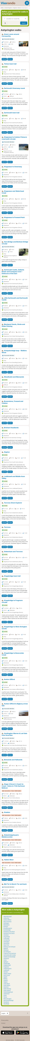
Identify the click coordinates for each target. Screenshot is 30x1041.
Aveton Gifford (7, 920)
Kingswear (6, 967)
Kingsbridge (7, 963)
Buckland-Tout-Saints (9, 933)
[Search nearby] (25, 18)
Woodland (6, 1002)
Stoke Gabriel (7, 990)
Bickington (6, 923)
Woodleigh (6, 1003)
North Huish (7, 975)
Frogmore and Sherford (10, 953)
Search (24, 23)
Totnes (5, 997)
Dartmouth (6, 943)
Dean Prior (6, 945)
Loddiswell (6, 970)
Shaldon (6, 980)
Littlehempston (8, 968)
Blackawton (7, 925)
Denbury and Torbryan (9, 946)
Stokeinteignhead (8, 992)
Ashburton (6, 918)
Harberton (6, 958)
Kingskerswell (7, 965)
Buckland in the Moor (9, 931)
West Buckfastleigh (9, 1000)
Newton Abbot (7, 973)
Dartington (6, 941)
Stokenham (7, 993)
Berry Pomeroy (7, 921)
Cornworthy (7, 940)
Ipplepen (6, 962)
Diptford (6, 948)
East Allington (7, 951)
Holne (5, 960)
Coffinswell (6, 938)
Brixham (6, 926)
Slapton (6, 982)
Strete (5, 995)
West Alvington (7, 998)
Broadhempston (8, 928)
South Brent (7, 983)
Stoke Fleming (7, 988)
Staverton (6, 987)
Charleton (6, 935)
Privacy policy (4, 1020)
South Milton (7, 985)
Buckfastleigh (7, 930)
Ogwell (5, 977)
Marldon (6, 972)
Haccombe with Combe (10, 955)
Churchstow (7, 936)
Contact (3, 1023)
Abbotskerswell (8, 916)
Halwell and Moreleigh (9, 956)
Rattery (5, 978)
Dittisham (6, 950)
